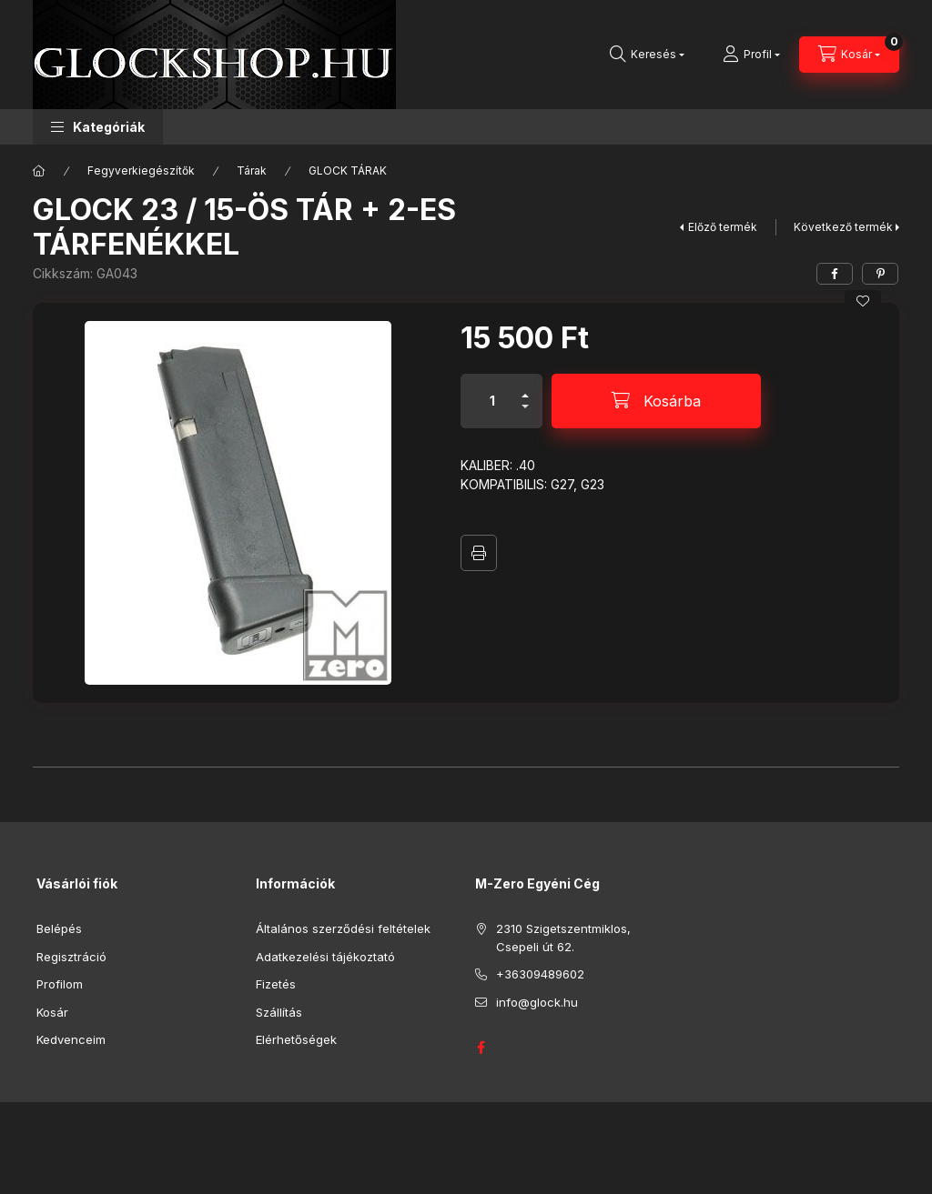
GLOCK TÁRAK (348, 170)
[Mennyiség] (492, 401)
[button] (98, 127)
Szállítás (279, 1012)
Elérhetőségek (296, 1039)
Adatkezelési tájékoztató (325, 956)
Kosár (52, 1012)
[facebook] (834, 274)
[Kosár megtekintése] (849, 54)
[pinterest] (880, 274)
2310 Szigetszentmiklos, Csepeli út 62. (563, 937)
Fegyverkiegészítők (141, 170)
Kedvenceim (71, 1039)
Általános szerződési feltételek (343, 928)
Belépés (59, 928)
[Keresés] (647, 54)
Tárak (252, 170)
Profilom (59, 984)
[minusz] (525, 414)
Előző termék (722, 227)
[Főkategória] (39, 171)
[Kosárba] (656, 401)
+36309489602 (540, 974)
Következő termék (843, 227)
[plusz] (525, 388)
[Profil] (751, 54)
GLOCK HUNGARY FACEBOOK (480, 1047)
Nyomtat (479, 553)
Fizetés (276, 984)
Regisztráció (71, 956)
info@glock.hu (537, 1002)
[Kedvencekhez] (863, 301)
